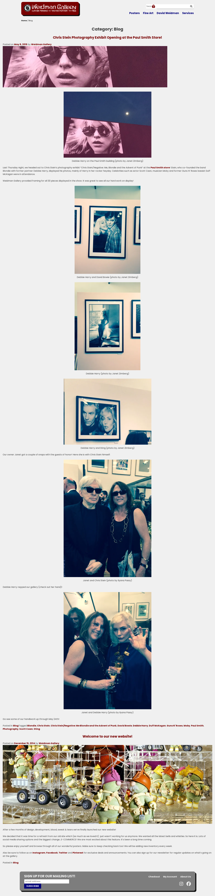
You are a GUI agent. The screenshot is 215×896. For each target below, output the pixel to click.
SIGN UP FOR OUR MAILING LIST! (49, 876)
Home (24, 20)
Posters (134, 13)
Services (188, 13)
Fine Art (148, 13)
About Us (185, 876)
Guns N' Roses (175, 725)
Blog (16, 725)
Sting (37, 729)
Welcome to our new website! (107, 736)
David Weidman (168, 13)
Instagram (38, 852)
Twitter (63, 852)
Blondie (31, 725)
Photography (10, 729)
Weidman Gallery (41, 44)
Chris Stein (43, 725)
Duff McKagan (157, 725)
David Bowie (125, 725)
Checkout (154, 876)
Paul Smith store (160, 167)
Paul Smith (197, 725)
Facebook (52, 852)
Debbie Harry (140, 725)
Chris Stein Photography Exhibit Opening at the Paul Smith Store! (107, 37)
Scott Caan (26, 729)
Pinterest (78, 852)
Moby (187, 725)
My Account (170, 876)
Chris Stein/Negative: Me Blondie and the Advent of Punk (84, 725)
